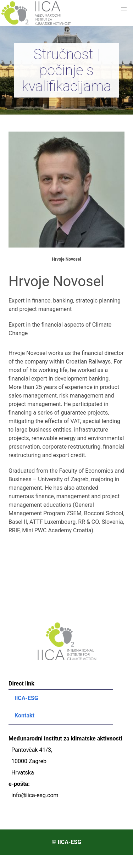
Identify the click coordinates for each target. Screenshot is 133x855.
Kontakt (24, 715)
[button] (124, 9)
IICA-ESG (26, 698)
